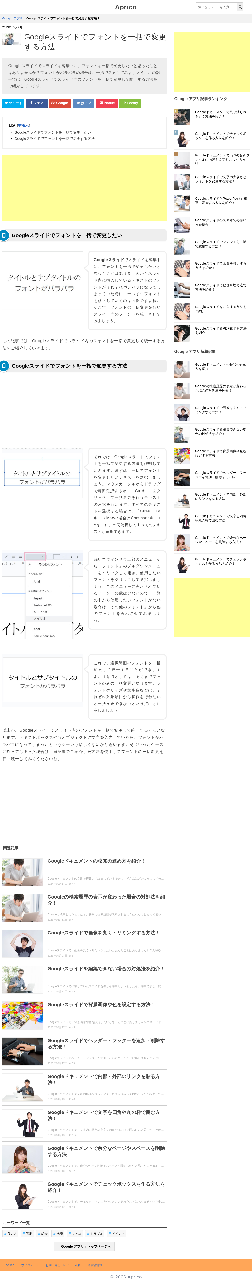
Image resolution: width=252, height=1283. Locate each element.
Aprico (126, 7)
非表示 (23, 125)
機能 (58, 1233)
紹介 (43, 1233)
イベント (116, 1233)
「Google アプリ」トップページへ (84, 1246)
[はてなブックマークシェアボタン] (83, 103)
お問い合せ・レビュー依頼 (63, 1265)
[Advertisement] (84, 188)
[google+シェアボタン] (60, 103)
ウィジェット (30, 1265)
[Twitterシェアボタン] (13, 103)
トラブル (95, 1233)
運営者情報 (95, 1265)
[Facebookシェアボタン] (37, 103)
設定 (27, 1233)
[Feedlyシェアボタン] (130, 103)
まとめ (75, 1233)
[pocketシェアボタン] (107, 103)
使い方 (10, 1233)
